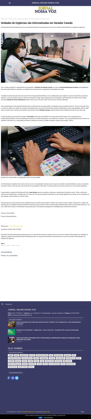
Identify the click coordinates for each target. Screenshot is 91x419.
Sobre (82, 412)
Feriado (30, 361)
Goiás (42, 361)
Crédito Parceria (71, 358)
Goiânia (36, 361)
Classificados (43, 358)
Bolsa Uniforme (58, 355)
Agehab (11, 355)
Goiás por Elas (49, 361)
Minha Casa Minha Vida (14, 364)
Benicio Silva (46, 412)
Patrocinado (32, 364)
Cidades (3, 245)
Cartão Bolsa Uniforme (14, 358)
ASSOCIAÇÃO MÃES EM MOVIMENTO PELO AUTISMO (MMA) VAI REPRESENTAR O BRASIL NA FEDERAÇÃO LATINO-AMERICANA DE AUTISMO (48, 338)
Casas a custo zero (27, 358)
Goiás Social (58, 361)
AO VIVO (32, 355)
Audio (51, 355)
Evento (24, 361)
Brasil (73, 355)
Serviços (31, 366)
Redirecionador (71, 364)
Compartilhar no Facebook (9, 378)
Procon (63, 364)
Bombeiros (67, 355)
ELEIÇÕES (11, 361)
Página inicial (4, 19)
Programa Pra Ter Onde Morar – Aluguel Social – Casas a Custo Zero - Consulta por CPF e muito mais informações (47, 330)
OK (40, 417)
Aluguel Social (24, 355)
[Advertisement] (45, 396)
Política (45, 364)
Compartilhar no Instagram (13, 378)
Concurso (52, 358)
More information (48, 417)
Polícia (39, 364)
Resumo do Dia (12, 366)
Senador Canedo (12, 19)
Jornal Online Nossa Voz (16, 226)
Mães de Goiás (67, 361)
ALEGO (16, 355)
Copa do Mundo (60, 358)
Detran (78, 358)
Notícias (8, 245)
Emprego (18, 361)
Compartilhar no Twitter (17, 378)
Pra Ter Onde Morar (54, 364)
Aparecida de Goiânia (42, 355)
